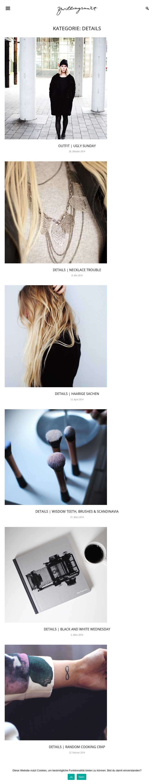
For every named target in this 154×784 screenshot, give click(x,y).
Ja (71, 776)
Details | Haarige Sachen (77, 393)
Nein (81, 776)
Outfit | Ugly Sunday (77, 146)
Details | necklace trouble (77, 270)
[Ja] (149, 775)
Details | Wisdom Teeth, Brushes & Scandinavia (77, 511)
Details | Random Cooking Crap (77, 747)
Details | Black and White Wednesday (77, 629)
